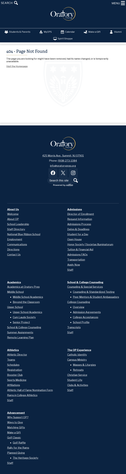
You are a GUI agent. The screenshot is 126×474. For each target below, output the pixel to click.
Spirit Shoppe (63, 38)
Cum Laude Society (24, 317)
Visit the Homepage (17, 66)
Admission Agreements (87, 312)
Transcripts (74, 327)
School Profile (81, 322)
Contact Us (14, 254)
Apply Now (73, 264)
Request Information (79, 219)
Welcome (13, 214)
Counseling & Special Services (85, 286)
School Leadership (18, 224)
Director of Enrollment (80, 214)
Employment (14, 239)
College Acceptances (85, 317)
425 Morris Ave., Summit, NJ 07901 (63, 155)
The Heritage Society (25, 457)
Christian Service (77, 374)
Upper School (15, 307)
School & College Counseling (24, 327)
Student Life (74, 380)
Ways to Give (15, 422)
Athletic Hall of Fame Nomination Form (30, 390)
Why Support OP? (17, 417)
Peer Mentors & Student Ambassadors (96, 296)
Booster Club (15, 374)
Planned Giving (16, 452)
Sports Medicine (16, 380)
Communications (17, 244)
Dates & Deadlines (78, 229)
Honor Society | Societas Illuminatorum (90, 244)
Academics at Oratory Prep (23, 286)
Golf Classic (14, 437)
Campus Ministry (77, 359)
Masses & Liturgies (84, 364)
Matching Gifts (16, 427)
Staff (70, 269)
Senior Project (21, 322)
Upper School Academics (27, 312)
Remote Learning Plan (20, 337)
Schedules (13, 364)
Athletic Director (17, 354)
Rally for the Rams (18, 447)
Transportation (76, 259)
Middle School (15, 291)
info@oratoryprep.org (63, 165)
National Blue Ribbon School (23, 234)
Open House (74, 239)
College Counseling (78, 302)
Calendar (68, 32)
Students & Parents (17, 32)
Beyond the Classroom (26, 302)
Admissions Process (79, 224)
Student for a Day (77, 234)
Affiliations (13, 385)
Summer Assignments (20, 332)
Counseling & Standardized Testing (94, 291)
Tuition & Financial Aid (80, 249)
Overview (78, 307)
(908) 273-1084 (67, 160)
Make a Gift (92, 32)
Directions (13, 249)
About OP (13, 219)
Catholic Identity (77, 354)
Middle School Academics (28, 296)
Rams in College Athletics (22, 395)
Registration (14, 369)
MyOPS (45, 32)
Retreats (78, 369)
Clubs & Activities (77, 385)
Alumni (116, 32)
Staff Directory (16, 229)
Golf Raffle (19, 442)
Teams (11, 359)
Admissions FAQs (77, 254)
